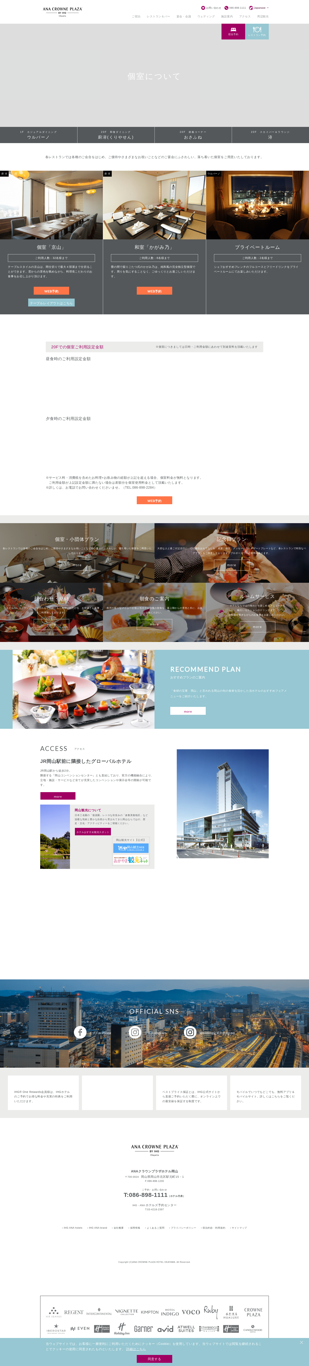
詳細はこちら (136, 1349)
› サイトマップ (238, 1227)
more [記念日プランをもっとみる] (231, 565)
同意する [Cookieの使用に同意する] (154, 1359)
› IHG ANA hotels (72, 1227)
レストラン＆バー (158, 16)
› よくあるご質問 (155, 1227)
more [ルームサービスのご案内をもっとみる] (257, 627)
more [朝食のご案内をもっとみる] (154, 624)
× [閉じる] (302, 1342)
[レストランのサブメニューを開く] (158, 16)
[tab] (257, 33)
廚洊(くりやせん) (115, 135)
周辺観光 (263, 16)
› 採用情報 (134, 1227)
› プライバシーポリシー (182, 1227)
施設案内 (227, 16)
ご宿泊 (136, 16)
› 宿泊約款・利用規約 (213, 1227)
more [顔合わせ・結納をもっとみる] (51, 624)
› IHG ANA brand (97, 1227)
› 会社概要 (118, 1227)
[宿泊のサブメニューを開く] (136, 16)
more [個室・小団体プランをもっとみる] (77, 565)
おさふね (193, 135)
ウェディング (206, 16)
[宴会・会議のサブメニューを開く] (183, 16)
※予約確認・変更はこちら (209, 27)
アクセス (245, 16)
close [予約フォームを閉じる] (232, 27)
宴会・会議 (184, 16)
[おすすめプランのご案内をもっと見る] (188, 711)
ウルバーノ (38, 135)
